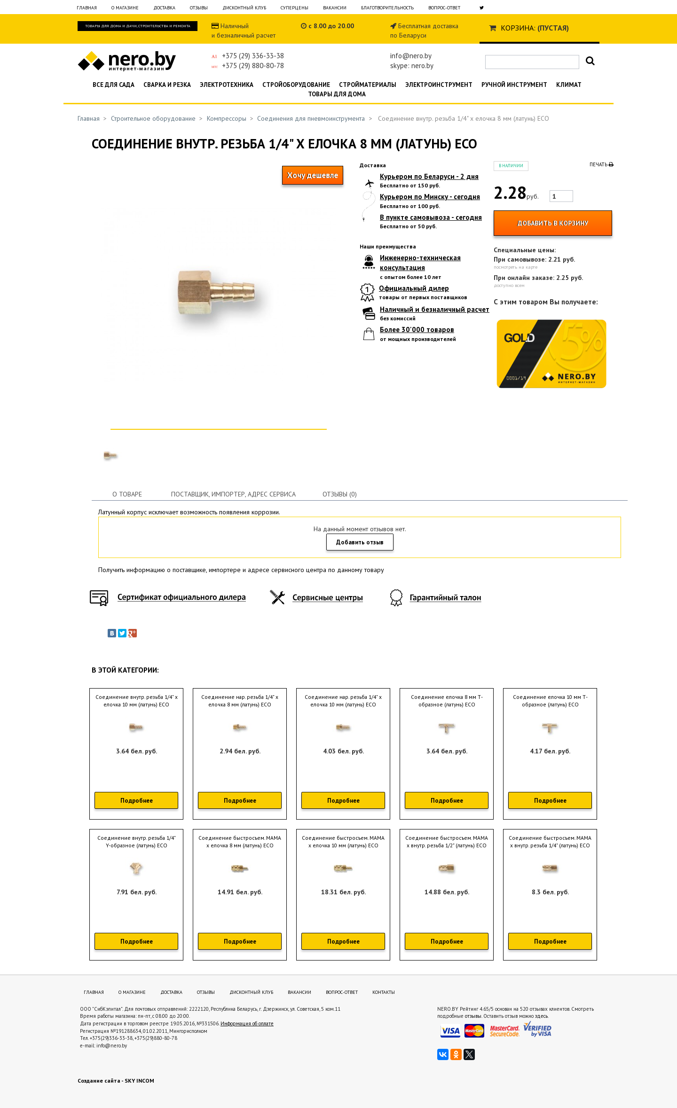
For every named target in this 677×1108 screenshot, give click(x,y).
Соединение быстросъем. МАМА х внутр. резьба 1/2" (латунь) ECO (446, 841)
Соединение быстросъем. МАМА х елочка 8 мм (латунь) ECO (239, 841)
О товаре (127, 494)
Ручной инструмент (514, 85)
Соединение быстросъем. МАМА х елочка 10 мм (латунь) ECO (343, 841)
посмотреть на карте (515, 267)
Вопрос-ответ (444, 8)
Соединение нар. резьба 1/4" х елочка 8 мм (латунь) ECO (239, 700)
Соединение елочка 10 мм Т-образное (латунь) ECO (550, 700)
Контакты (383, 992)
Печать (602, 164)
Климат (569, 85)
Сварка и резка (167, 85)
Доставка (164, 8)
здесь (541, 1016)
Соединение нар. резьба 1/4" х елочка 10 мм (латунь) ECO (343, 700)
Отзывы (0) (340, 494)
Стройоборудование (296, 85)
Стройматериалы (367, 85)
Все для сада (113, 85)
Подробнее (136, 801)
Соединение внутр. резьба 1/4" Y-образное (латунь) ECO (136, 841)
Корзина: (518, 27)
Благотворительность (387, 8)
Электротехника (226, 85)
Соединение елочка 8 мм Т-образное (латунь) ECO (447, 700)
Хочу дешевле (312, 175)
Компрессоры (226, 118)
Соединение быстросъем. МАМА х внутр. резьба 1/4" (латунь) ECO (550, 841)
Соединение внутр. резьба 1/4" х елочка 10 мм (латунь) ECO (136, 700)
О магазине (125, 8)
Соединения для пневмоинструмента (311, 118)
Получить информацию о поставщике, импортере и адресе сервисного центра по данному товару (241, 570)
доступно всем (509, 285)
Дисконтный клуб (244, 8)
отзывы (473, 1016)
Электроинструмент (438, 85)
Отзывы (199, 8)
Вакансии (334, 8)
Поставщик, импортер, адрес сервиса (233, 494)
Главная (87, 8)
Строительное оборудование (153, 118)
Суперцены (294, 8)
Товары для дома (337, 94)
